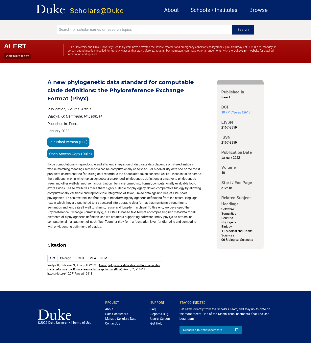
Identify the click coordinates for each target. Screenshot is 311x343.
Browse (258, 10)
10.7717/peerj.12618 (236, 112)
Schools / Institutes (214, 10)
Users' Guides (160, 319)
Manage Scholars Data (120, 319)
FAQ (153, 309)
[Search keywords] (144, 29)
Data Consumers (116, 314)
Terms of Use (82, 323)
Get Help (156, 323)
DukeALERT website (246, 50)
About (171, 10)
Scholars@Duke (97, 11)
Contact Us (112, 323)
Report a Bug (159, 314)
